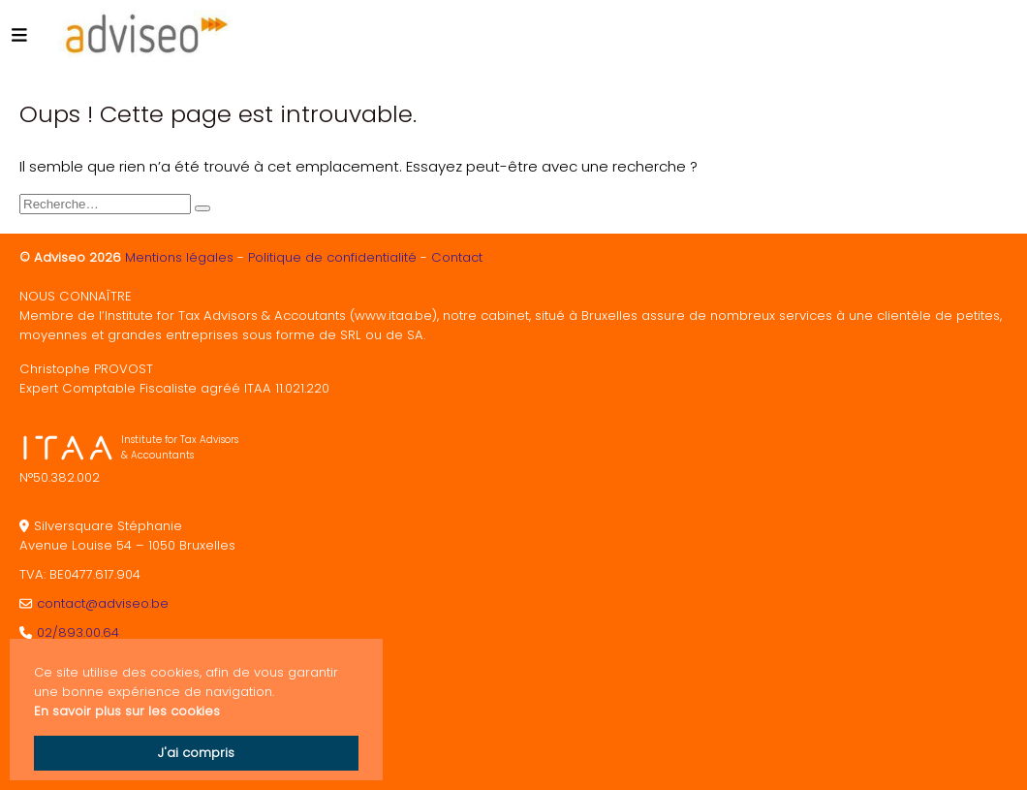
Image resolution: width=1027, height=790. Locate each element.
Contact (456, 257)
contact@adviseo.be (103, 603)
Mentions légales (179, 257)
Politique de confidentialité (332, 257)
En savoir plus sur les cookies (127, 711)
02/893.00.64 (78, 632)
